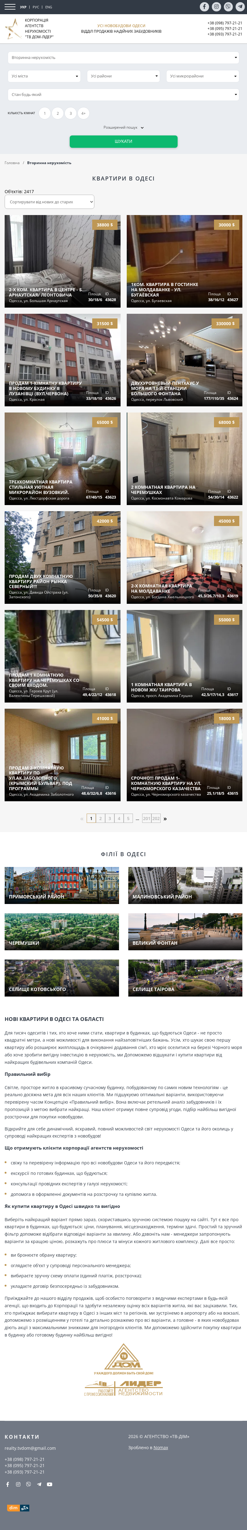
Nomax (161, 1447)
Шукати (123, 141)
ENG (48, 7)
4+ (83, 113)
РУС (36, 7)
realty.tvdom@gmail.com (30, 1448)
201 (146, 818)
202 (156, 818)
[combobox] (44, 76)
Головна (12, 162)
